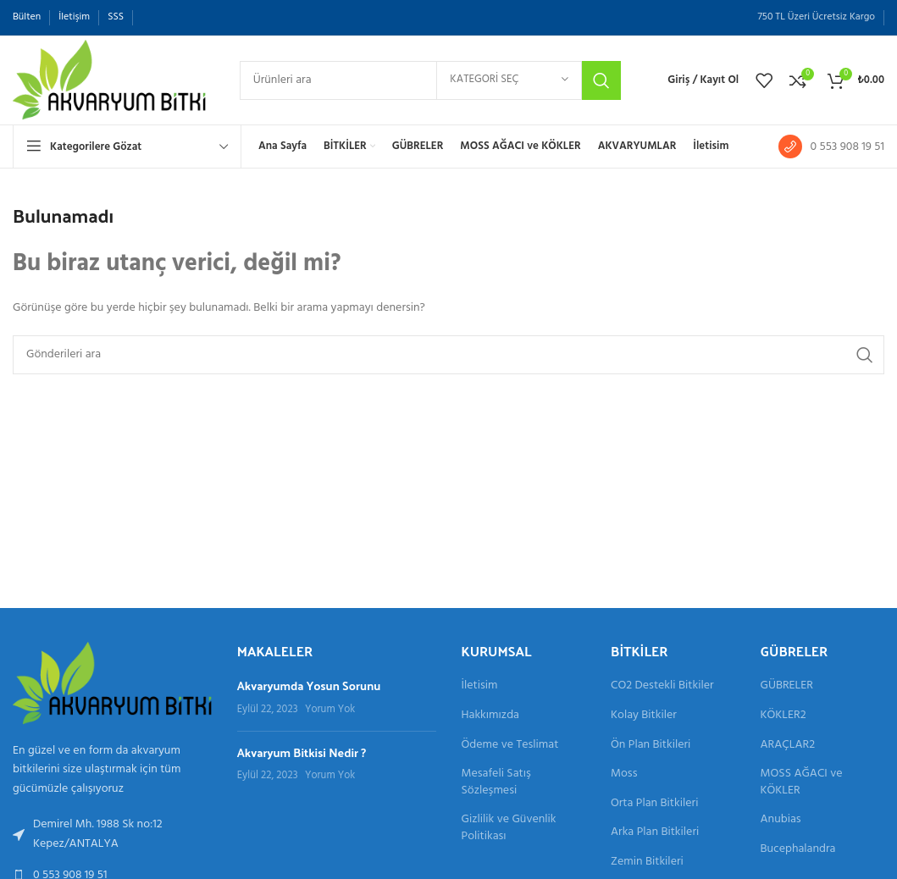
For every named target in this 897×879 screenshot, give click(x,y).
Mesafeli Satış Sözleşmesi (496, 782)
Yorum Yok (330, 709)
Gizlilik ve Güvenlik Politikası (509, 827)
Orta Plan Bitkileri (654, 803)
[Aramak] (431, 80)
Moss (624, 774)
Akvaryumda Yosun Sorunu (309, 685)
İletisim (480, 685)
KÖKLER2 (783, 715)
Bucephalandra (798, 849)
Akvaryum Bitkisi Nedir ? (301, 752)
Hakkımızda (490, 715)
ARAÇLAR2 (788, 745)
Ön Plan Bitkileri (650, 745)
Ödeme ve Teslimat (510, 745)
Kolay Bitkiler (644, 715)
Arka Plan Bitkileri (655, 832)
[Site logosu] (109, 80)
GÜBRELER (787, 685)
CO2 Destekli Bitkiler (662, 685)
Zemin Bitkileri (647, 862)
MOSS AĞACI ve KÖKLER (802, 782)
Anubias (781, 819)
